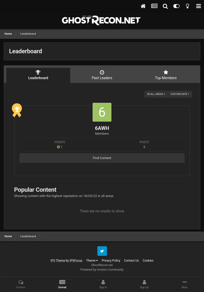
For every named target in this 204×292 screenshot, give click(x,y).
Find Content (102, 158)
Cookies (148, 260)
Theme (92, 260)
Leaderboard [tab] (38, 75)
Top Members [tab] (166, 75)
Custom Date (179, 94)
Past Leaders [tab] (102, 75)
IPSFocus (76, 260)
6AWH (102, 128)
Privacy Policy (111, 260)
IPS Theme (58, 260)
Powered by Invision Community (102, 269)
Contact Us (131, 260)
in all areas (156, 94)
